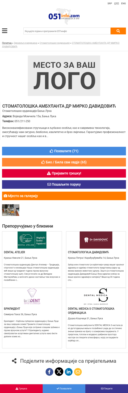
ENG (123, 3)
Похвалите (64, 388)
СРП (116, 3)
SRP (110, 3)
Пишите (106, 388)
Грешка (21, 388)
